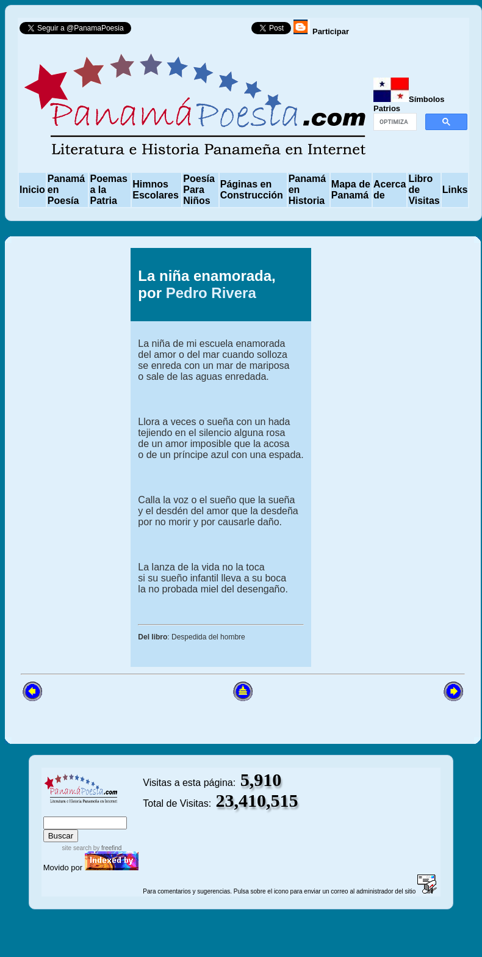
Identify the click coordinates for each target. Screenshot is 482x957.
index (55, 810)
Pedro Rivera (211, 293)
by (106, 848)
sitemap (83, 810)
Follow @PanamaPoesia (195, 31)
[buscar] (393, 122)
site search (77, 848)
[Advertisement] (403, 457)
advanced (122, 810)
